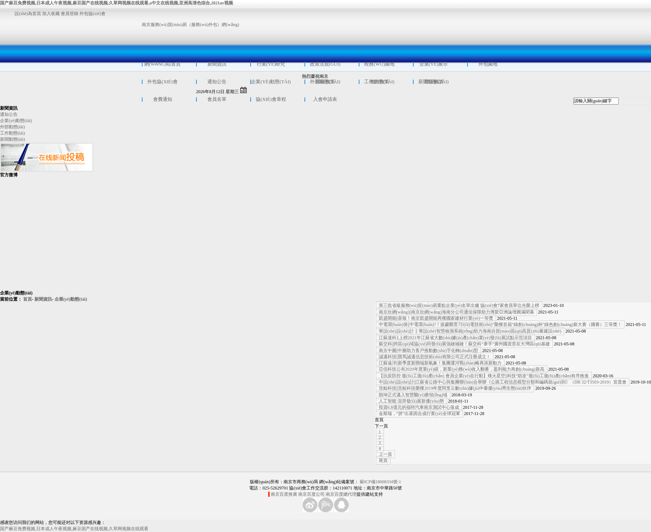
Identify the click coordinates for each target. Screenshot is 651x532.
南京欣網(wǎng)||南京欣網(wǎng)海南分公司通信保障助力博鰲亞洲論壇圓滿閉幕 (456, 312)
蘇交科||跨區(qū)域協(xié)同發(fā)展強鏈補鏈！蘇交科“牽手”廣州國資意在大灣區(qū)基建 (464, 343)
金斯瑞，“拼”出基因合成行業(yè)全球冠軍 (419, 413)
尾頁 (383, 460)
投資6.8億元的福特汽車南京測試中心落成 (419, 407)
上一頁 (385, 454)
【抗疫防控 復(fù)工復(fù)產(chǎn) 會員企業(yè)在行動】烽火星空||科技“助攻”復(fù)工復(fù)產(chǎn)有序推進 (484, 375)
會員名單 (216, 99)
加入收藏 (51, 13)
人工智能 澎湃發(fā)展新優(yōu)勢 (411, 401)
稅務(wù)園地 (379, 64)
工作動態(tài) (12, 133)
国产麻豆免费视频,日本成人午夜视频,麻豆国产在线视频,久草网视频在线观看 (74, 528)
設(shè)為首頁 (28, 13)
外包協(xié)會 (94, 13)
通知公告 (216, 81)
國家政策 (325, 81)
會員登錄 (69, 13)
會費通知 (162, 99)
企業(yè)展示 (433, 64)
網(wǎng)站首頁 (162, 64)
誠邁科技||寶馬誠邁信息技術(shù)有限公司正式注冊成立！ (435, 356)
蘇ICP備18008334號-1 (380, 481)
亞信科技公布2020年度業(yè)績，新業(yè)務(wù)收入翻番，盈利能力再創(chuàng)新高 (461, 369)
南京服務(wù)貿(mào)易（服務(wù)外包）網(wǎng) (190, 24)
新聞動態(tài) (12, 139)
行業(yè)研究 (271, 64)
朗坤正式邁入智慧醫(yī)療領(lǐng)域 (413, 394)
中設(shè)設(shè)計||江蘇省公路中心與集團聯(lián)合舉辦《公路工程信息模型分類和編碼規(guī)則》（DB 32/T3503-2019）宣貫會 (502, 382)
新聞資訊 (216, 64)
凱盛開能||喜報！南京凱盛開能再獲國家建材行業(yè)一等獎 (436, 318)
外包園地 (488, 64)
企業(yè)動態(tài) (271, 81)
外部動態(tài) (12, 126)
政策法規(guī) (325, 64)
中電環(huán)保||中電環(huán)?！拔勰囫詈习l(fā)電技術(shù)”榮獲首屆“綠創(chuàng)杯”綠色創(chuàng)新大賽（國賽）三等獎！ (500, 324)
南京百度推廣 (284, 494)
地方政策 (379, 81)
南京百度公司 (311, 494)
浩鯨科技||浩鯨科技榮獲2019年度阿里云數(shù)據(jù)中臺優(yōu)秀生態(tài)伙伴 (455, 388)
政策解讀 (433, 81)
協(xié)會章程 (271, 99)
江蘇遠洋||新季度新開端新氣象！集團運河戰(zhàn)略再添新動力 (440, 363)
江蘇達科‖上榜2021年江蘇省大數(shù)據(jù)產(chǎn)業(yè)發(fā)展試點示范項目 (455, 337)
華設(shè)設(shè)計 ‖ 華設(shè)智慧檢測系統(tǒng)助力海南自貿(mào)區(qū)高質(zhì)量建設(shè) (470, 331)
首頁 (27, 299)
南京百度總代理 (341, 494)
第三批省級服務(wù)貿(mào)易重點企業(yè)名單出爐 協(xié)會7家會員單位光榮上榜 (459, 305)
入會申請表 (325, 99)
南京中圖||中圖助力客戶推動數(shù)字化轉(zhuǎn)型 (428, 350)
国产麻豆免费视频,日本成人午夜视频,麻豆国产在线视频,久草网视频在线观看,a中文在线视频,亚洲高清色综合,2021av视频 (116, 2)
